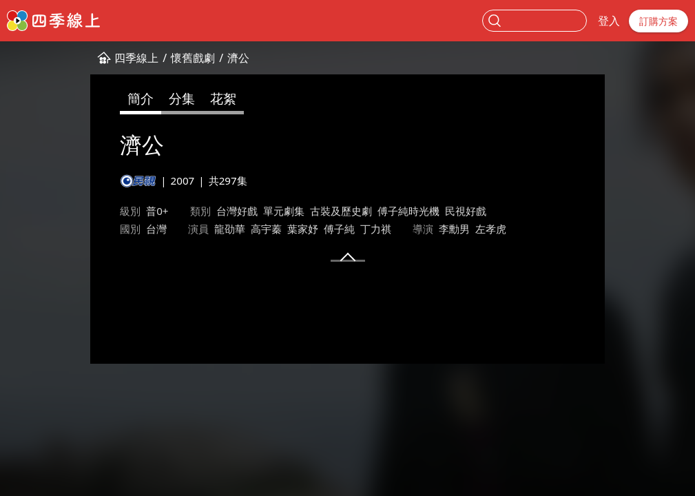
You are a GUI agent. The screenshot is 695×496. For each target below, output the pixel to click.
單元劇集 (206, 211)
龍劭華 (85, 229)
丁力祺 (231, 229)
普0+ (81, 211)
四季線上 (60, 57)
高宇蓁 (121, 229)
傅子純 (194, 229)
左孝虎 (346, 229)
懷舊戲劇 (116, 57)
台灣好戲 (159, 211)
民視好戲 (388, 211)
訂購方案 (658, 21)
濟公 (162, 57)
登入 (609, 20)
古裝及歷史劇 (264, 211)
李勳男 (309, 229)
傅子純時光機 (331, 211)
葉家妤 (158, 229)
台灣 (467, 211)
